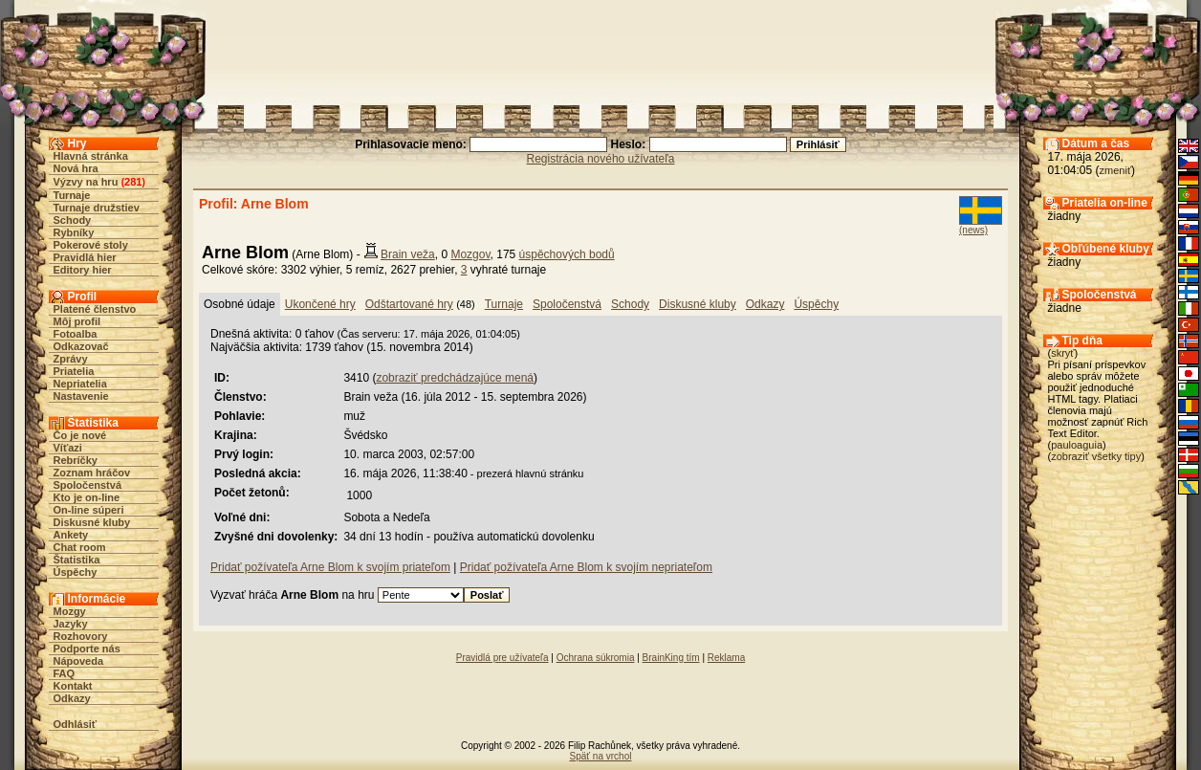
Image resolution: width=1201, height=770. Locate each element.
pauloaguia (1077, 445)
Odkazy (72, 698)
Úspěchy (76, 572)
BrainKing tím (671, 657)
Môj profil (77, 321)
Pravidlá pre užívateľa (502, 657)
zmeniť (1115, 170)
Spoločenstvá (88, 485)
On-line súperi (89, 510)
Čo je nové (80, 435)
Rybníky (74, 232)
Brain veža (408, 254)
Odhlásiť (76, 724)
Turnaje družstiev (97, 207)
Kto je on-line (87, 497)
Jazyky (71, 623)
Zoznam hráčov (92, 472)
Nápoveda (79, 661)
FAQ (65, 673)
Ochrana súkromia (596, 657)
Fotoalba (76, 334)
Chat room (80, 547)
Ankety (71, 534)
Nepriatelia (80, 383)
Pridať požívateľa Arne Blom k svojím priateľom (330, 567)
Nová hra (76, 168)
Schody (73, 220)
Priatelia (74, 371)
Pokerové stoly (91, 245)
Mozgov (470, 254)
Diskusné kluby (92, 522)
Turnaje (72, 195)
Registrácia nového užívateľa (601, 158)
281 (133, 181)
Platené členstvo (95, 309)
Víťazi (68, 447)
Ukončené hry (320, 304)
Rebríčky (76, 460)
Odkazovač (81, 346)
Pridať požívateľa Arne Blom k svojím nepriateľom (586, 567)
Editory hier (83, 269)
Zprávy (71, 358)
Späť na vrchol (601, 756)
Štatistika (77, 559)
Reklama (726, 657)
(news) (973, 230)
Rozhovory (81, 636)
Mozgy (70, 611)
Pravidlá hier (85, 257)
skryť (1062, 353)
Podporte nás (87, 648)
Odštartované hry (409, 304)
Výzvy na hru (86, 181)
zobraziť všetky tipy (1096, 456)
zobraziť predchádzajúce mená (455, 378)
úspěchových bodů (567, 254)
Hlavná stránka (91, 156)
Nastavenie (81, 396)
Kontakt (73, 686)
